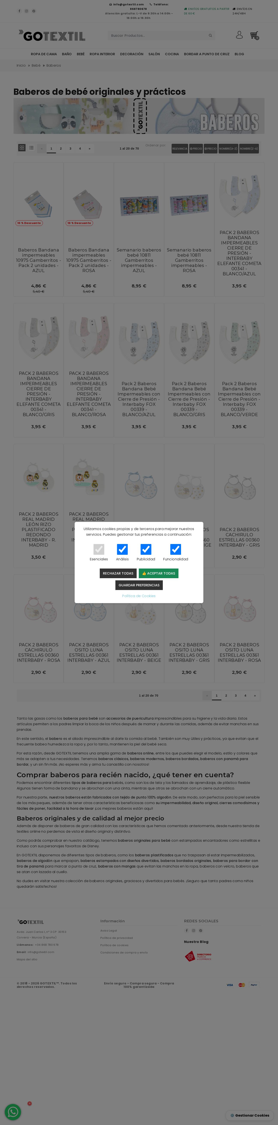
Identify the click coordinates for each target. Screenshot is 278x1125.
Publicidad (146, 553)
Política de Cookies (139, 595)
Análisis (122, 553)
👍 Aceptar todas (158, 573)
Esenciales (99, 553)
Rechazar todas (118, 573)
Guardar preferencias (139, 585)
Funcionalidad (175, 553)
